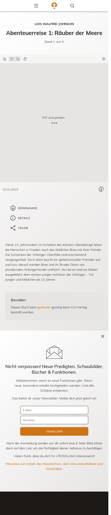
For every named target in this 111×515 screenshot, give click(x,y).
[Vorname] (54, 420)
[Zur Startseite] (54, 5)
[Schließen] (102, 336)
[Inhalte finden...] (72, 5)
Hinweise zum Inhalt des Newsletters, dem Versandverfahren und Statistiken (54, 466)
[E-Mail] (54, 410)
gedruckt (44, 307)
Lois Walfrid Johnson (54, 24)
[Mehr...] (36, 5)
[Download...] (101, 189)
